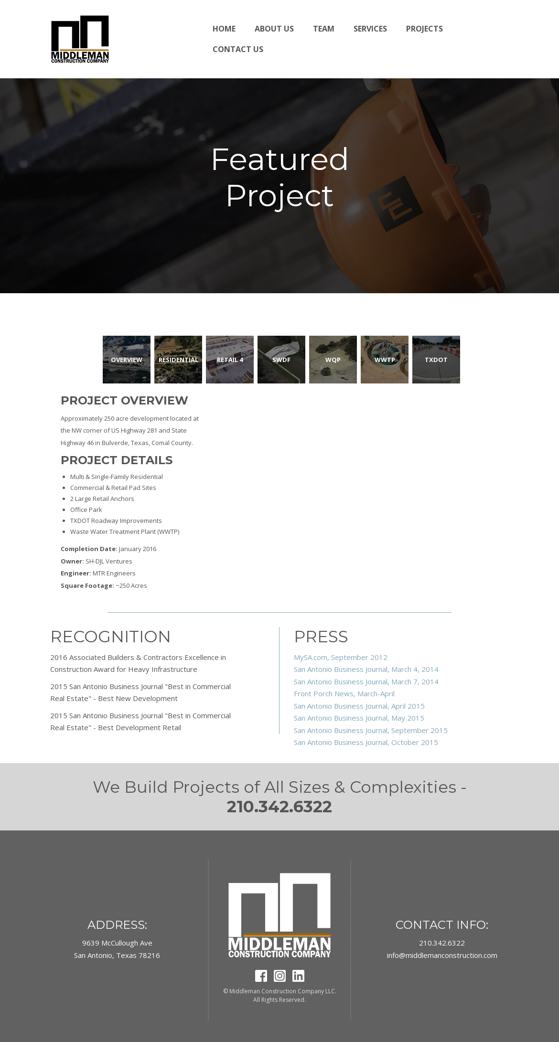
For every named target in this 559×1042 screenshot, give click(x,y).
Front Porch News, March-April (344, 693)
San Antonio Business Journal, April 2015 (359, 706)
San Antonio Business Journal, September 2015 (371, 730)
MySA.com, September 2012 (340, 657)
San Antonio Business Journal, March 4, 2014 (366, 669)
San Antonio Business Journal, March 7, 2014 (366, 681)
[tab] (126, 359)
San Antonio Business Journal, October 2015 (366, 742)
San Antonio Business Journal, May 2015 (359, 718)
